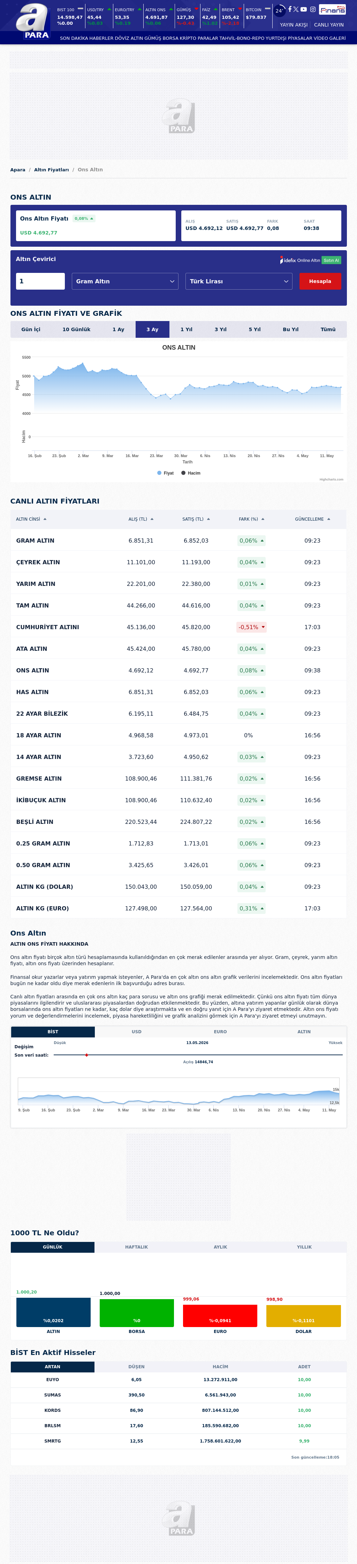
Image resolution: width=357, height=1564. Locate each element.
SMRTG (52, 1441)
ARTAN (53, 1366)
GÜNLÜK (52, 1247)
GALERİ (337, 38)
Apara (17, 169)
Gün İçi (30, 329)
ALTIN (137, 38)
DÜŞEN (136, 1366)
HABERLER (101, 38)
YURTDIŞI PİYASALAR (289, 38)
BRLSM (53, 1425)
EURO (220, 1031)
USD (137, 1031)
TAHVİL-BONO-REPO (242, 38)
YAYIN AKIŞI (293, 25)
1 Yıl (186, 329)
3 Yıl (221, 329)
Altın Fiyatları (51, 169)
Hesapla (320, 281)
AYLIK (220, 1247)
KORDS (52, 1410)
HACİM (220, 1366)
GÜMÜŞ (152, 38)
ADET (304, 1366)
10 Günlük (76, 329)
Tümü (328, 329)
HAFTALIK (136, 1247)
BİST (52, 1031)
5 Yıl (254, 329)
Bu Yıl (290, 329)
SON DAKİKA (74, 38)
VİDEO (321, 38)
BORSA (170, 38)
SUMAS (52, 1395)
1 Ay (118, 329)
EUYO (52, 1379)
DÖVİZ (122, 38)
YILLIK (304, 1247)
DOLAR (304, 1331)
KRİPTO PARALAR (199, 38)
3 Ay (152, 329)
